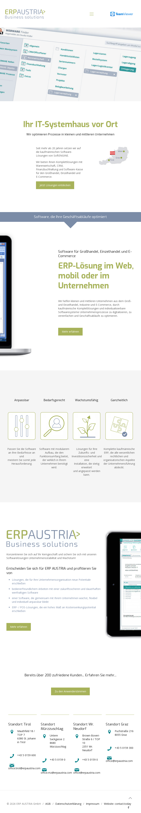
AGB (48, 803)
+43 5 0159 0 (53, 759)
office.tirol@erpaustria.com (24, 766)
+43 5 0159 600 (22, 755)
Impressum (92, 803)
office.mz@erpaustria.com (56, 770)
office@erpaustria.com (86, 770)
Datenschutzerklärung (68, 803)
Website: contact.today (117, 803)
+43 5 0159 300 (119, 748)
